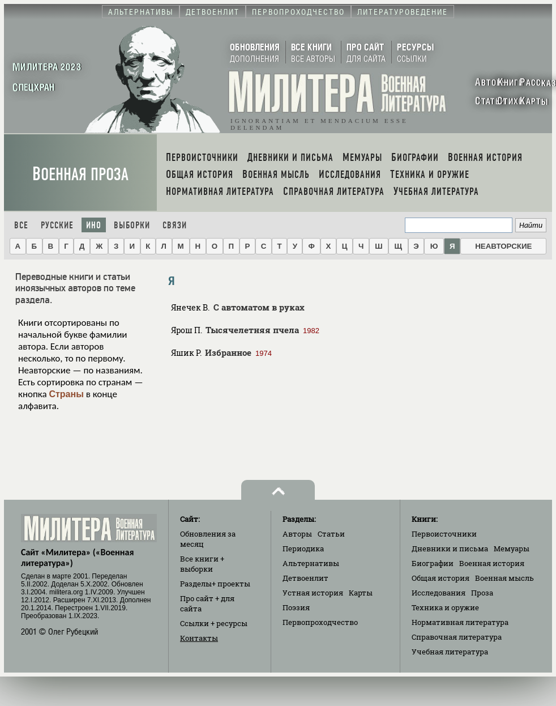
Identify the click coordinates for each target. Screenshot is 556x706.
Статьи (331, 534)
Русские (57, 225)
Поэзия (296, 607)
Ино (93, 225)
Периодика (303, 548)
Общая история (440, 578)
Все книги (202, 564)
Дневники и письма (450, 548)
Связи (174, 225)
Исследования (438, 593)
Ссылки (213, 623)
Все (21, 225)
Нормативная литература (460, 622)
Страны (66, 394)
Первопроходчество (320, 622)
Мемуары (511, 548)
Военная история (491, 563)
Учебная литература (450, 652)
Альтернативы (311, 563)
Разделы (215, 584)
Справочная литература (457, 637)
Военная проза (80, 174)
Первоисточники (444, 534)
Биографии (433, 563)
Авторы (297, 534)
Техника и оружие (445, 607)
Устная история (313, 593)
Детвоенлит (305, 578)
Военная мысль (504, 578)
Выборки (132, 225)
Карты (361, 593)
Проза (482, 593)
